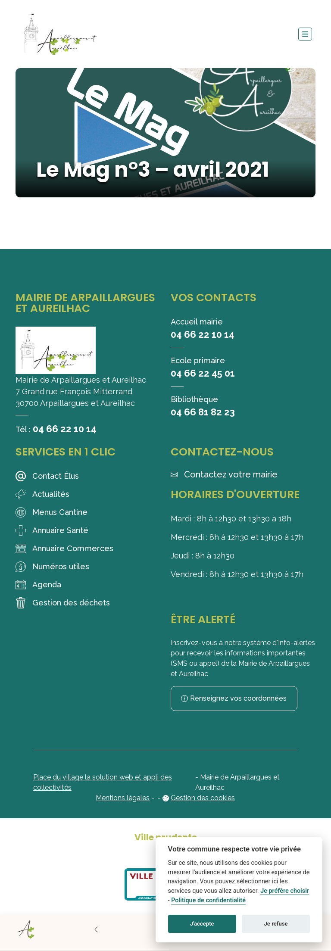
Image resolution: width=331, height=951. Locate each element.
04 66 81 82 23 (203, 412)
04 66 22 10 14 (65, 428)
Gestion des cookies (203, 798)
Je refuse (276, 923)
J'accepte (202, 923)
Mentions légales (123, 798)
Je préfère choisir (284, 891)
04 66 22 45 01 (203, 373)
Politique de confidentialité (208, 900)
